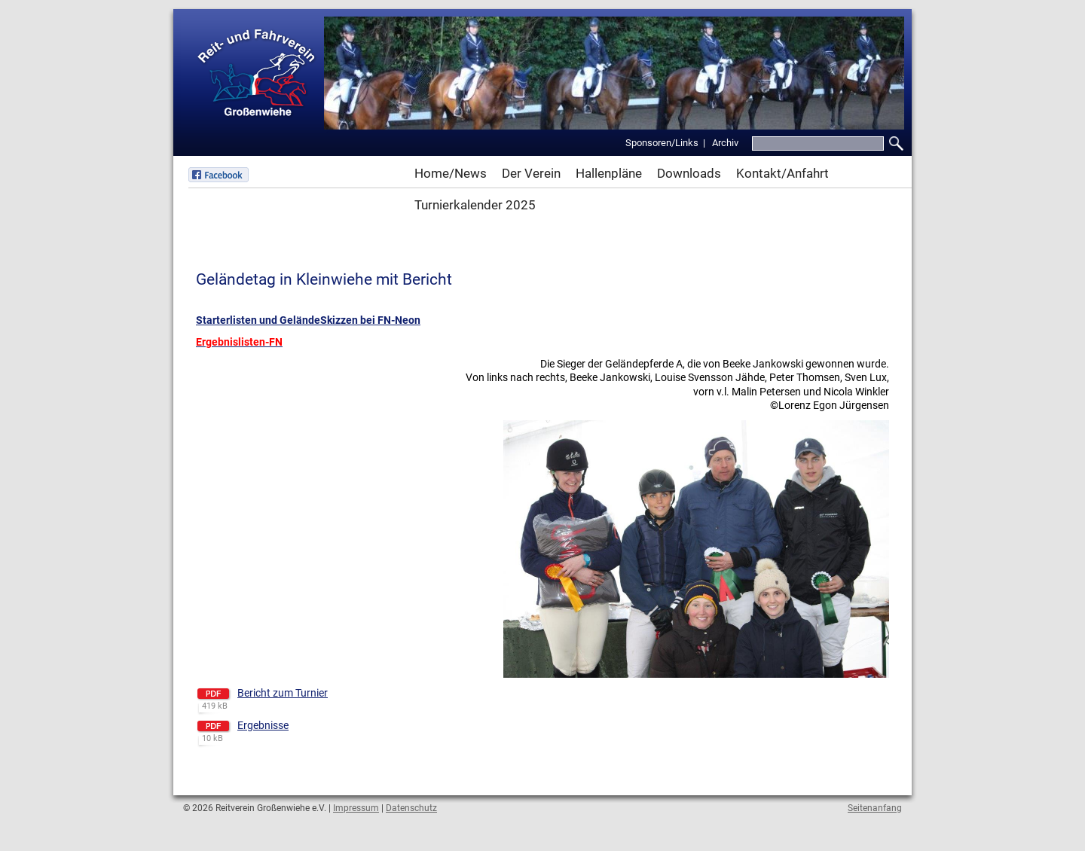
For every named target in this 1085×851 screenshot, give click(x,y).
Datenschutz (411, 808)
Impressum (356, 808)
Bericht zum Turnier (282, 693)
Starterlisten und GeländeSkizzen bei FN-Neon (308, 320)
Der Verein (531, 173)
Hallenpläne (609, 173)
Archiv (725, 142)
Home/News (450, 173)
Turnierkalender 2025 (475, 204)
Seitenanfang (875, 808)
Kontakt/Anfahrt (782, 173)
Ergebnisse (263, 725)
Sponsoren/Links (661, 142)
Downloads (689, 173)
